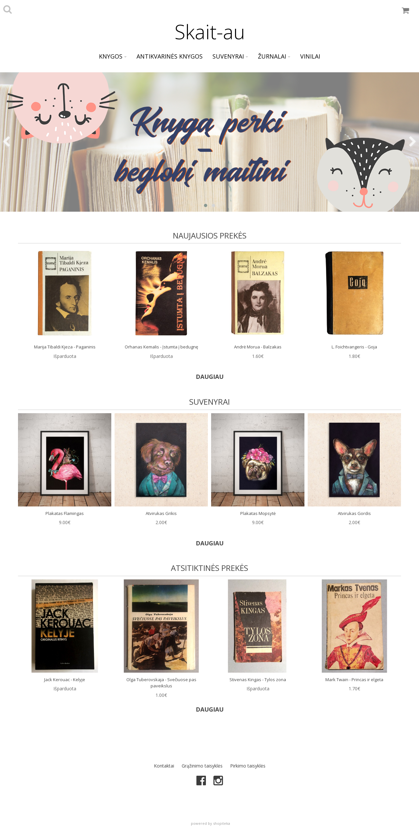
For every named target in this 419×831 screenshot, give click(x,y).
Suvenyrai (230, 56)
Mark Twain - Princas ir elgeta (354, 679)
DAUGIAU (210, 376)
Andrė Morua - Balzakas (258, 347)
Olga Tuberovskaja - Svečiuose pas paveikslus (161, 683)
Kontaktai (164, 766)
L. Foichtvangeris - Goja (354, 347)
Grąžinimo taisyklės (202, 766)
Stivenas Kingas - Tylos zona (257, 679)
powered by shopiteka (210, 823)
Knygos (113, 56)
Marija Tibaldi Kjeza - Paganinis (65, 347)
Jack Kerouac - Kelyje (64, 679)
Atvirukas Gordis (354, 513)
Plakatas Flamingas (65, 513)
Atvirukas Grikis (161, 513)
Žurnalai (274, 56)
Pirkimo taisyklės (247, 766)
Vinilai (310, 56)
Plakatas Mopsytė (258, 513)
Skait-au (209, 31)
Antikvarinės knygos (170, 56)
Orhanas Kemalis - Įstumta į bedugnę (161, 347)
